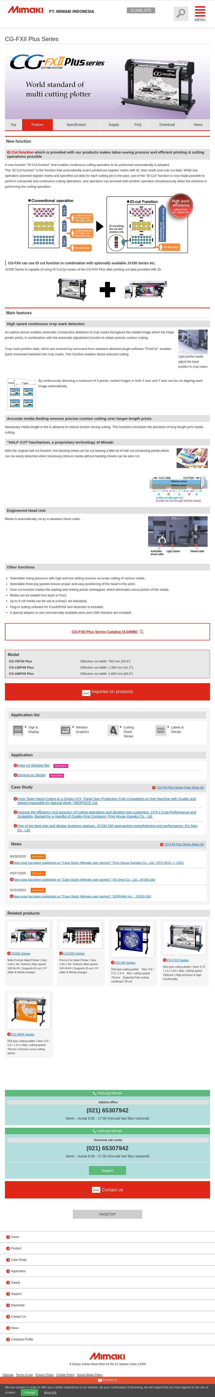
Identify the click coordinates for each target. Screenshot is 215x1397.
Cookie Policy (65, 1375)
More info (50, 1392)
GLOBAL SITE (141, 10)
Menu (200, 13)
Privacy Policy (44, 1375)
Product (16, 1248)
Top (13, 125)
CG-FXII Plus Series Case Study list (180, 787)
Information (38, 856)
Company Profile (22, 1339)
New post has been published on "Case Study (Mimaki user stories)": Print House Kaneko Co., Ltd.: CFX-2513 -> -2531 (99, 863)
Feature (37, 125)
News (198, 125)
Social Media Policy (90, 1375)
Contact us (107, 1380)
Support (107, 1170)
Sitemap (7, 1375)
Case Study (19, 1260)
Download (167, 125)
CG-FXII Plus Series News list (184, 844)
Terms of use (24, 1375)
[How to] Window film (33, 765)
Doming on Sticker (31, 775)
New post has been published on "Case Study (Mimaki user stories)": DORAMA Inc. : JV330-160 (82, 896)
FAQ (137, 125)
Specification (76, 125)
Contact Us (18, 1316)
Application (61, 766)
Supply (113, 125)
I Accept (29, 1392)
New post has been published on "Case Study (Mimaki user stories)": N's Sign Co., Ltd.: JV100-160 (84, 879)
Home (15, 1237)
